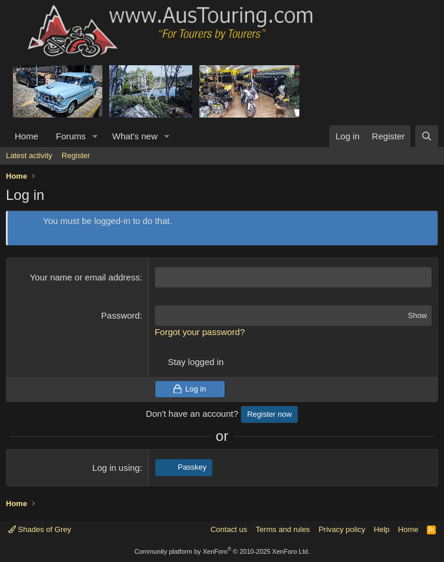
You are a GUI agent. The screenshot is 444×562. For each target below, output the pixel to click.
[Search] (426, 136)
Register (76, 155)
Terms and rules (283, 529)
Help (382, 529)
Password (120, 315)
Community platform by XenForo (222, 551)
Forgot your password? (200, 332)
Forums (71, 136)
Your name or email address (85, 277)
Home (26, 136)
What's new (135, 136)
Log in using (116, 468)
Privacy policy (342, 529)
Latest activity (29, 155)
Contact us (229, 529)
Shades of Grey (39, 529)
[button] (95, 136)
